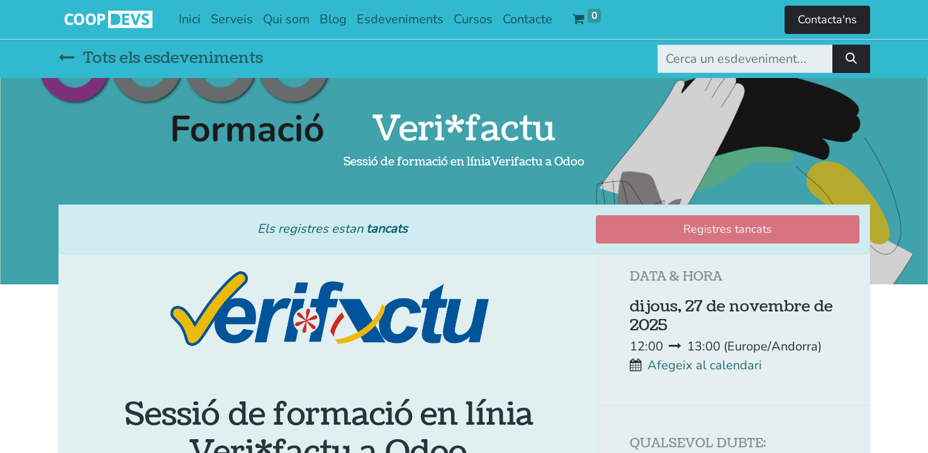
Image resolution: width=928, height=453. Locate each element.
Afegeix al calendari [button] (704, 365)
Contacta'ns (827, 19)
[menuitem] (190, 19)
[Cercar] (851, 59)
